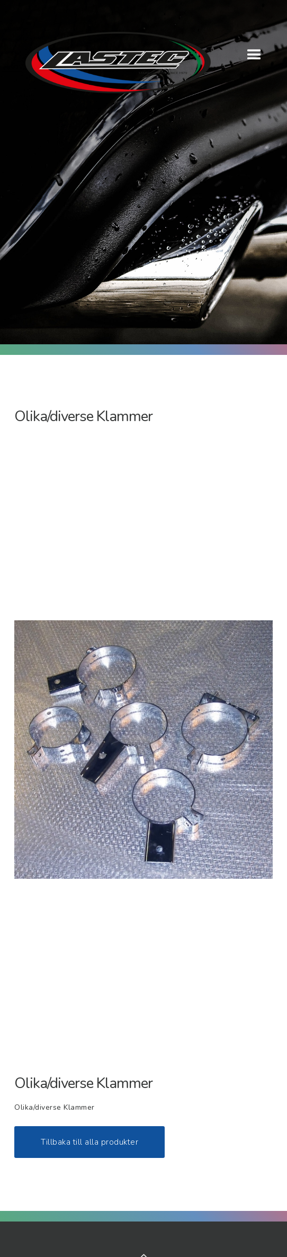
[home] (112, 59)
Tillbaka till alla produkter (89, 1142)
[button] (254, 55)
